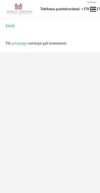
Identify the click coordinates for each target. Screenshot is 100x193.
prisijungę (18, 43)
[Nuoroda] (19, 9)
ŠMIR (10, 26)
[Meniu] (93, 9)
